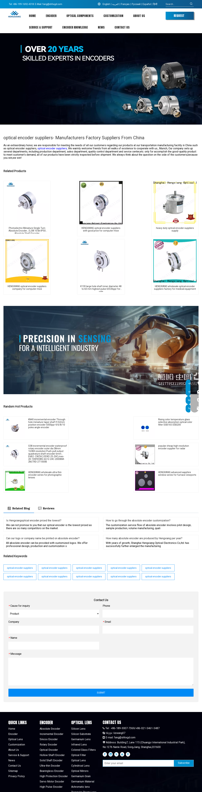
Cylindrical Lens (80, 739)
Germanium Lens (81, 713)
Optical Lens (15, 713)
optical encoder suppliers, (53, 148)
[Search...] (177, 4)
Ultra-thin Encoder (50, 739)
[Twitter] (116, 728)
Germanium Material (82, 755)
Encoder (13, 707)
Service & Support (18, 728)
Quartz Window (80, 776)
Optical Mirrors (79, 744)
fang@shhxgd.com (52, 4)
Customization (16, 718)
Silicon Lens (78, 702)
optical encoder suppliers (20, 541)
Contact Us (14, 739)
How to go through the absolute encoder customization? (138, 494)
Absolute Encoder (50, 702)
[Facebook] (105, 728)
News (11, 734)
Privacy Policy (16, 750)
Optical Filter (78, 728)
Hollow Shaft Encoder (52, 728)
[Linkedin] (110, 728)
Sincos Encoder (49, 713)
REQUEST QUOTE (179, 16)
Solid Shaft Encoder (51, 734)
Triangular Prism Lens (83, 765)
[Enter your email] (137, 737)
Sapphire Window (81, 771)
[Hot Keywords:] (191, 4)
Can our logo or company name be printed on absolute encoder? (43, 511)
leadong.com (156, 786)
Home (11, 702)
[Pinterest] (128, 728)
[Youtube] (122, 728)
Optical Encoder (49, 723)
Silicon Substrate (81, 707)
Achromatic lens (80, 760)
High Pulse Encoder (51, 760)
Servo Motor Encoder (52, 755)
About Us (13, 723)
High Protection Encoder (54, 750)
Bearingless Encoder (52, 744)
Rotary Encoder (48, 718)
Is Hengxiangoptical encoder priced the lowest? (33, 494)
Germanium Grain (81, 750)
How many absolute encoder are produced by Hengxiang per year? (144, 511)
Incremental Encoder (51, 707)
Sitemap (13, 744)
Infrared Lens (79, 718)
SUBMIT (101, 666)
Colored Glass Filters (83, 723)
